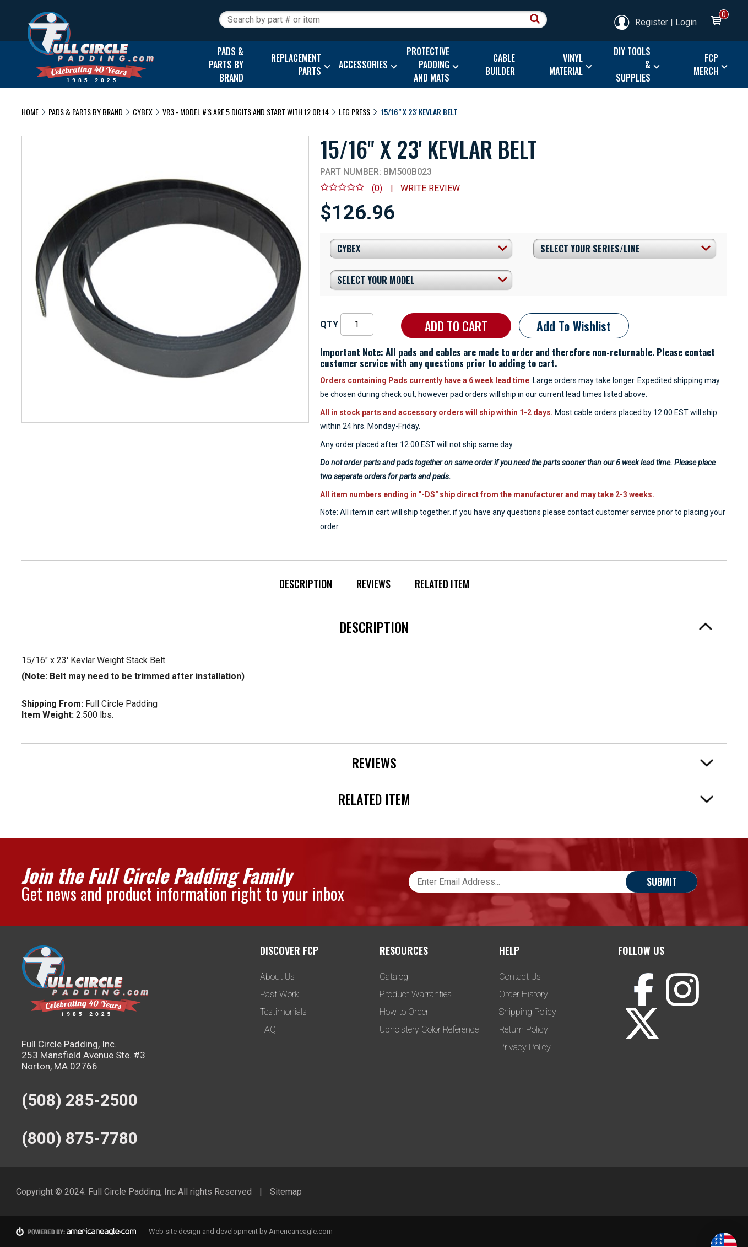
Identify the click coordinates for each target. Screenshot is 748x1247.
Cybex (143, 111)
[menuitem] (223, 64)
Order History (523, 994)
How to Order (404, 1012)
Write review (430, 188)
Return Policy (523, 1029)
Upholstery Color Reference (429, 1029)
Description (305, 584)
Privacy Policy (525, 1047)
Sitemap (286, 1191)
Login (686, 22)
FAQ (268, 1029)
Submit (662, 881)
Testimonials (283, 1012)
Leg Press (354, 111)
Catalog (394, 976)
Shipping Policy (527, 1012)
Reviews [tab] (533, 762)
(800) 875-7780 (79, 1138)
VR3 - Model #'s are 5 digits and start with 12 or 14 (245, 111)
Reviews (373, 584)
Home (30, 111)
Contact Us (520, 976)
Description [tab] (526, 627)
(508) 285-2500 (79, 1100)
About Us (277, 976)
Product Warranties (416, 994)
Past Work (279, 994)
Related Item (442, 584)
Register (640, 22)
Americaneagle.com (301, 1231)
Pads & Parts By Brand (85, 111)
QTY (329, 324)
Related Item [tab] (526, 799)
